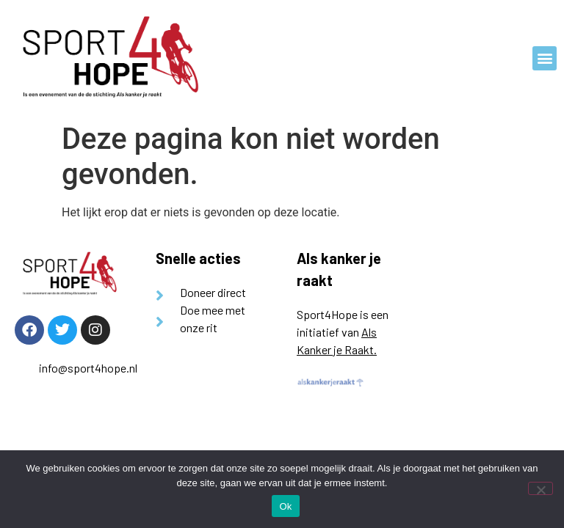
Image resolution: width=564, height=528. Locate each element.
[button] (544, 58)
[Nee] (540, 488)
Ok (285, 506)
